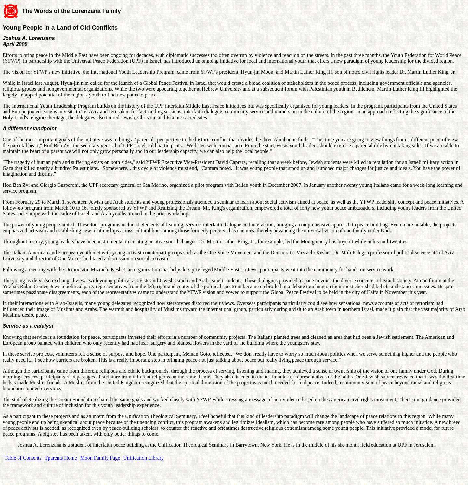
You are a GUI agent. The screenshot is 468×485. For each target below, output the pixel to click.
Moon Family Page (100, 458)
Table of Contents (23, 458)
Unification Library (143, 458)
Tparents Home (61, 458)
